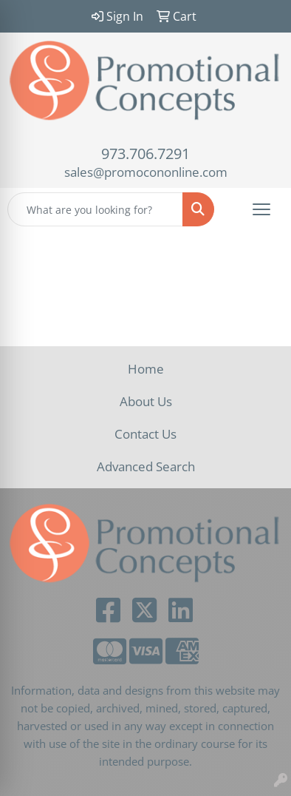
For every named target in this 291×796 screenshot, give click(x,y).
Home (146, 368)
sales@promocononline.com (145, 172)
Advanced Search (146, 466)
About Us (146, 401)
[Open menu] (261, 209)
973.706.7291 (145, 153)
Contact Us (145, 433)
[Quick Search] (95, 209)
